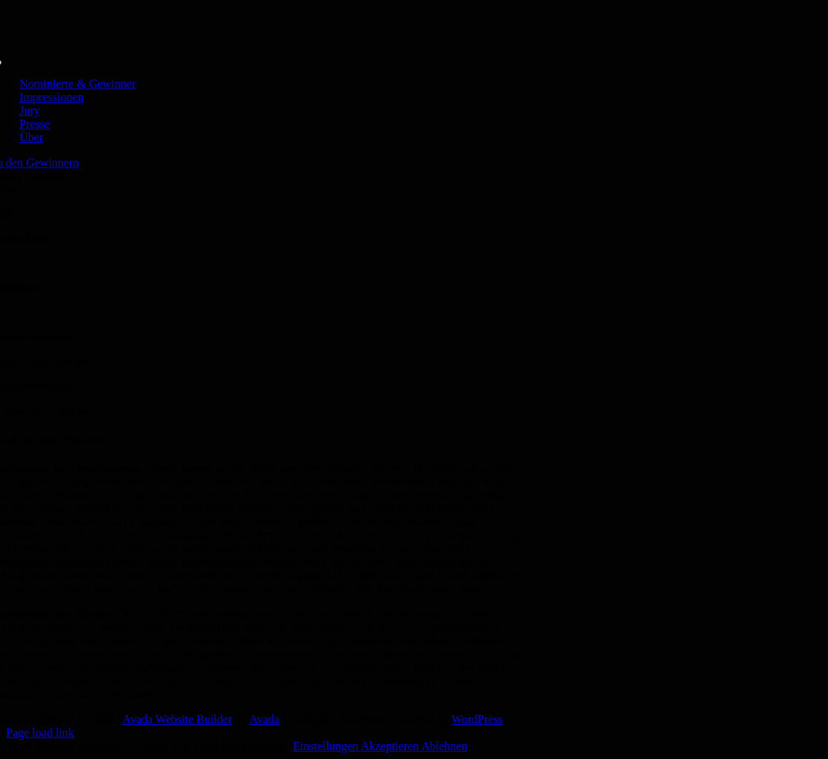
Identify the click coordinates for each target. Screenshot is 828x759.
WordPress (477, 719)
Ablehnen (444, 746)
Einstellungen (327, 746)
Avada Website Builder (177, 719)
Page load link (40, 732)
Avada (264, 719)
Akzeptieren (391, 746)
